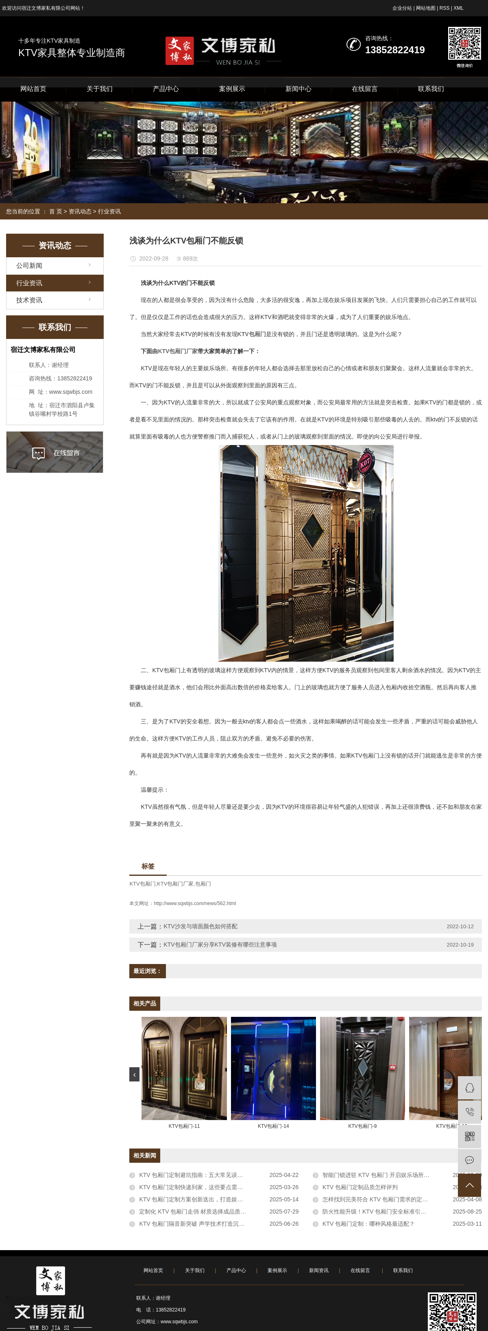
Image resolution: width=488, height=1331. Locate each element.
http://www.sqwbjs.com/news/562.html (195, 903)
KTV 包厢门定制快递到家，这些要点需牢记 (193, 1187)
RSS (445, 8)
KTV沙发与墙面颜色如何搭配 (200, 926)
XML (458, 8)
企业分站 (402, 8)
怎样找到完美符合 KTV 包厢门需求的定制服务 (380, 1199)
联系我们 (431, 88)
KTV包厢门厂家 (175, 884)
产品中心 (166, 88)
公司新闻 (29, 265)
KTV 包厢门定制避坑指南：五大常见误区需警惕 (199, 1175)
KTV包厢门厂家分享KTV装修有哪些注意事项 (220, 944)
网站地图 (426, 8)
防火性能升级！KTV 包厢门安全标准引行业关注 (382, 1211)
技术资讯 (29, 300)
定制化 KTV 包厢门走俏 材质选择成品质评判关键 (201, 1211)
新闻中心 (298, 88)
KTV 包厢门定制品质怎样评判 (360, 1187)
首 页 (55, 211)
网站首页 (33, 88)
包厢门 (203, 884)
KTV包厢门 (142, 884)
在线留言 (365, 88)
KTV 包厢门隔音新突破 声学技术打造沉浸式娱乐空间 (206, 1223)
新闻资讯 (319, 1270)
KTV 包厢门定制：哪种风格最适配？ (368, 1223)
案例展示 (232, 88)
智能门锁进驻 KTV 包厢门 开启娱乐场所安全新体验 (387, 1175)
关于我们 (100, 88)
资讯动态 (80, 211)
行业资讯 (109, 211)
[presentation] (134, 1074)
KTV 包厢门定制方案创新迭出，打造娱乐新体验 (199, 1199)
